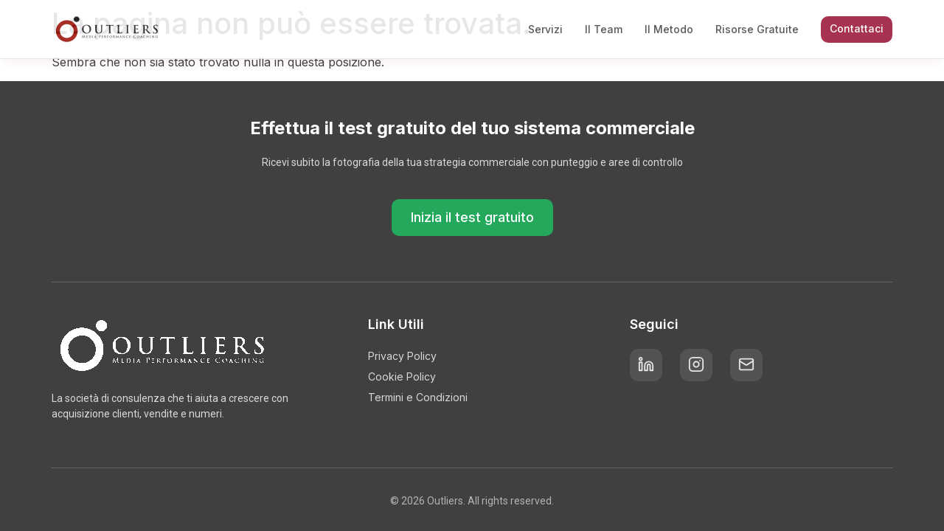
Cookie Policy (402, 376)
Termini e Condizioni (418, 397)
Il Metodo (669, 29)
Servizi (545, 29)
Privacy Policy (402, 356)
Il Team (603, 29)
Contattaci (857, 28)
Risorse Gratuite (757, 29)
